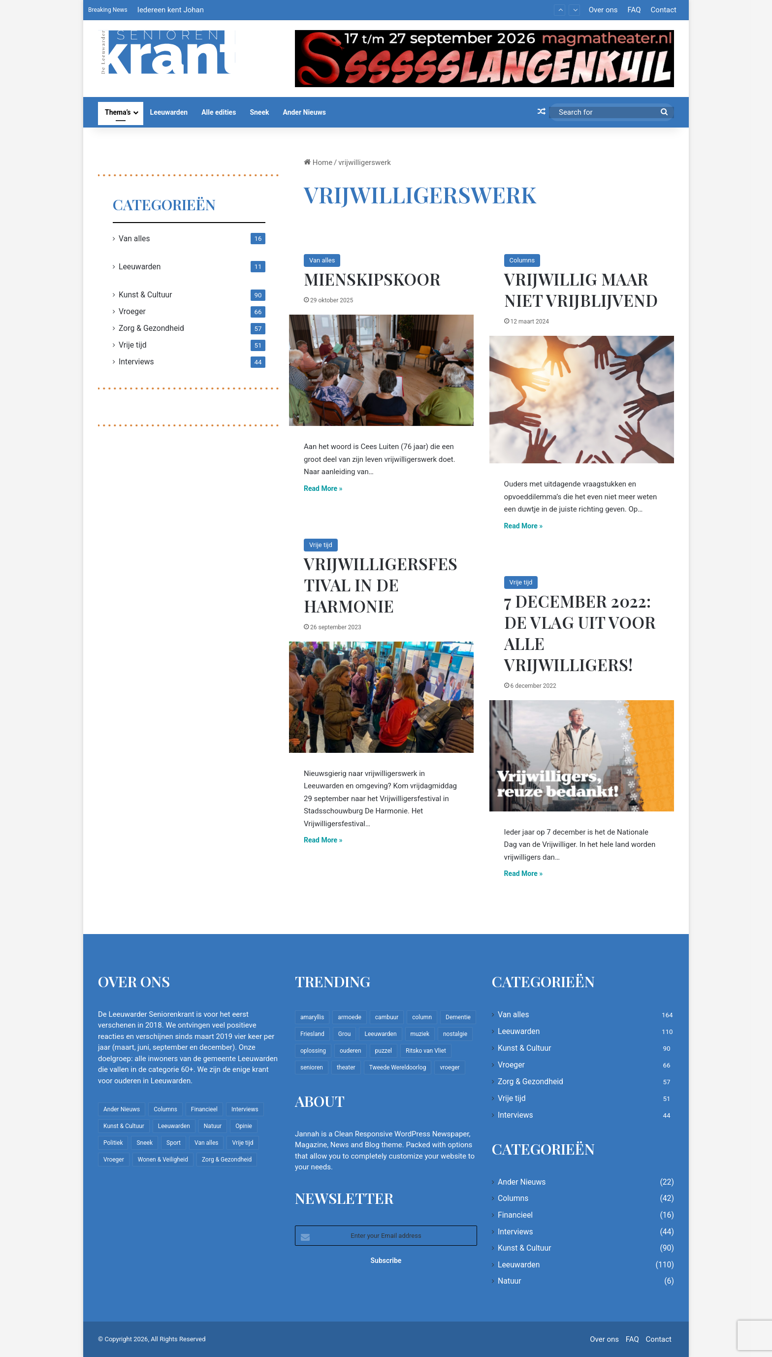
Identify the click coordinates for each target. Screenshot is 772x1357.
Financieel (515, 1215)
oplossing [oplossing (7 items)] (313, 1050)
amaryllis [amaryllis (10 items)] (312, 1017)
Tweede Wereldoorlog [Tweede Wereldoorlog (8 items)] (397, 1067)
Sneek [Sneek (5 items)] (144, 1142)
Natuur (509, 1281)
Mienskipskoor (372, 279)
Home (318, 162)
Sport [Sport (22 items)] (173, 1142)
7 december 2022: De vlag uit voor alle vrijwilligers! (580, 632)
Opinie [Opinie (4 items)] (243, 1126)
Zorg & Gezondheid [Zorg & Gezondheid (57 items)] (227, 1159)
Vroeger (132, 311)
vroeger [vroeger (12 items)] (449, 1067)
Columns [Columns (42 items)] (165, 1109)
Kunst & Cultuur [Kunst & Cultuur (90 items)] (123, 1126)
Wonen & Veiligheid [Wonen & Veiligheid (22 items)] (163, 1159)
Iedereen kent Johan (170, 9)
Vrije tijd (320, 545)
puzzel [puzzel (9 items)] (383, 1050)
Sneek (259, 112)
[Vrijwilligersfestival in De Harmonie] (381, 697)
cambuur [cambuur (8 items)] (386, 1017)
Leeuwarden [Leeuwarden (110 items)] (174, 1126)
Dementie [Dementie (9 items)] (458, 1017)
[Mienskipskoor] (381, 370)
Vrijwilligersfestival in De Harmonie (380, 584)
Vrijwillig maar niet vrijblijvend (581, 289)
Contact (663, 9)
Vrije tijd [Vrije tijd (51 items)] (242, 1142)
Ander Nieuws (304, 112)
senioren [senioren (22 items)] (311, 1067)
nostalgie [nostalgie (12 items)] (455, 1034)
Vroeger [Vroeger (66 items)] (113, 1159)
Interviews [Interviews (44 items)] (244, 1109)
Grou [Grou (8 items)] (344, 1034)
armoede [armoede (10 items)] (349, 1017)
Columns (522, 260)
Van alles (322, 260)
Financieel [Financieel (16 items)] (204, 1109)
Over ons (603, 9)
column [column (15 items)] (422, 1017)
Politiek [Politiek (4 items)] (113, 1142)
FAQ (634, 9)
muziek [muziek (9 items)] (420, 1034)
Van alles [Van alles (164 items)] (206, 1142)
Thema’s (118, 112)
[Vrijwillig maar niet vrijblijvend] (581, 399)
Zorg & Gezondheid (151, 328)
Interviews (136, 361)
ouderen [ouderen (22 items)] (350, 1050)
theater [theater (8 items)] (346, 1067)
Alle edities (218, 112)
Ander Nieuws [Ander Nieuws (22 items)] (121, 1109)
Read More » (323, 488)
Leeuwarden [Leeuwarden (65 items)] (380, 1034)
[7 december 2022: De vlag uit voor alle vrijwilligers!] (581, 755)
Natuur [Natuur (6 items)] (213, 1126)
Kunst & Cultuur (145, 294)
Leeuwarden (169, 112)
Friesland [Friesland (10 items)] (312, 1034)
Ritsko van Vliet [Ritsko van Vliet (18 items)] (426, 1050)
